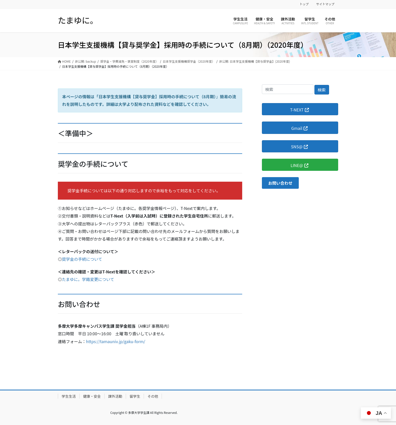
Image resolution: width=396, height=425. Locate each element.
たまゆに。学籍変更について (88, 279)
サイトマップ (325, 4)
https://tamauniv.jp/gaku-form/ (115, 341)
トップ (304, 4)
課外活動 (115, 396)
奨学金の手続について (82, 259)
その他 (152, 396)
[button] (280, 182)
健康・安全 (92, 396)
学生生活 (69, 396)
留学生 (135, 396)
